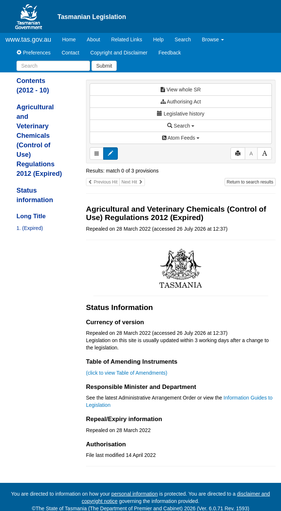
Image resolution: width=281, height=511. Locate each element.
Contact (70, 53)
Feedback (169, 53)
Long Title (31, 216)
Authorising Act (181, 102)
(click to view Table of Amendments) (126, 373)
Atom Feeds (180, 138)
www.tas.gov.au (28, 39)
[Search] (53, 66)
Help (158, 39)
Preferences (33, 53)
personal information (134, 494)
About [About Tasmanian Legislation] (93, 39)
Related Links (126, 39)
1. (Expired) (29, 228)
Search (183, 39)
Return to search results (250, 182)
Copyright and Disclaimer (118, 53)
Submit (104, 66)
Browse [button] (213, 39)
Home (71, 38)
